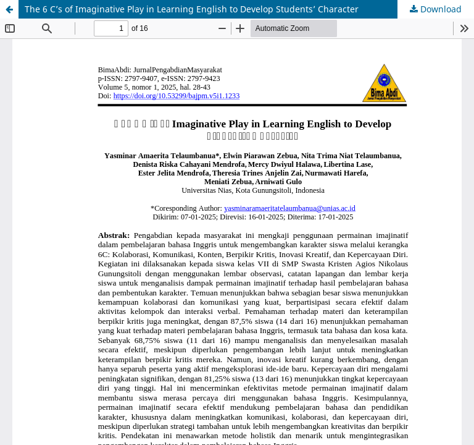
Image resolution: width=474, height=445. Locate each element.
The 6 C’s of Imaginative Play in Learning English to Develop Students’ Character (192, 9)
